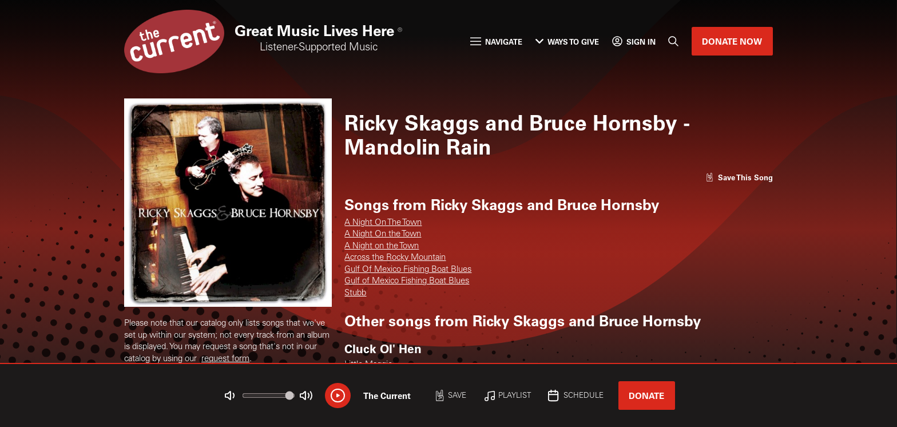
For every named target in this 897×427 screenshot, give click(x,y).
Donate (646, 395)
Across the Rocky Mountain (395, 258)
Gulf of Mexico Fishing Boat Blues (406, 281)
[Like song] (739, 177)
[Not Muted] (229, 396)
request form (225, 359)
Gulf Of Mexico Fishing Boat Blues (407, 270)
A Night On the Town (382, 234)
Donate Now (732, 41)
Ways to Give (567, 41)
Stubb (355, 293)
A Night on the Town (381, 246)
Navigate (496, 41)
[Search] (673, 41)
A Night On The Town (383, 223)
